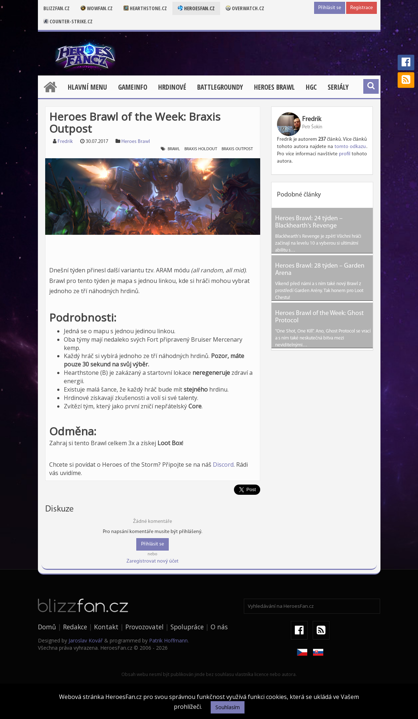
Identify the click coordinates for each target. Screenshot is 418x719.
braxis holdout (200, 149)
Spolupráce (187, 626)
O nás (219, 626)
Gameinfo (132, 87)
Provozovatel (144, 626)
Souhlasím (227, 707)
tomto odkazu (350, 146)
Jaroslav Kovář (86, 640)
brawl (174, 149)
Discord (223, 464)
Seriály (338, 87)
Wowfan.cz (97, 8)
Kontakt (106, 626)
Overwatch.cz (245, 8)
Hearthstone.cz (145, 8)
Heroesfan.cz (196, 8)
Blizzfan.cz (56, 8)
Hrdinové (172, 87)
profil (344, 154)
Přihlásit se (329, 8)
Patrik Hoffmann (168, 640)
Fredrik (65, 141)
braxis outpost (237, 149)
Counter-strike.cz (68, 21)
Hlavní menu (87, 87)
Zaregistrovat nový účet (152, 561)
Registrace (361, 8)
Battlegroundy (220, 87)
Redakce (75, 626)
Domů (47, 626)
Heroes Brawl (274, 87)
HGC (311, 87)
